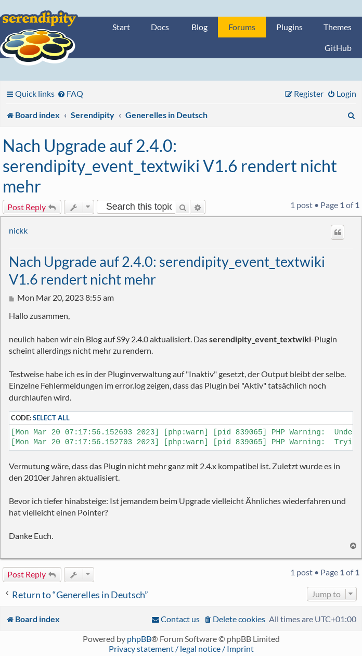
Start (121, 27)
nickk (18, 230)
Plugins (289, 27)
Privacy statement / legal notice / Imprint (181, 648)
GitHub (338, 48)
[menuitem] (70, 93)
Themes (338, 27)
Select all (51, 418)
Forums (241, 27)
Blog (199, 27)
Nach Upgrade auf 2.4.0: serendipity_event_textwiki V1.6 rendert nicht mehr (170, 165)
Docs (160, 27)
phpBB (139, 639)
